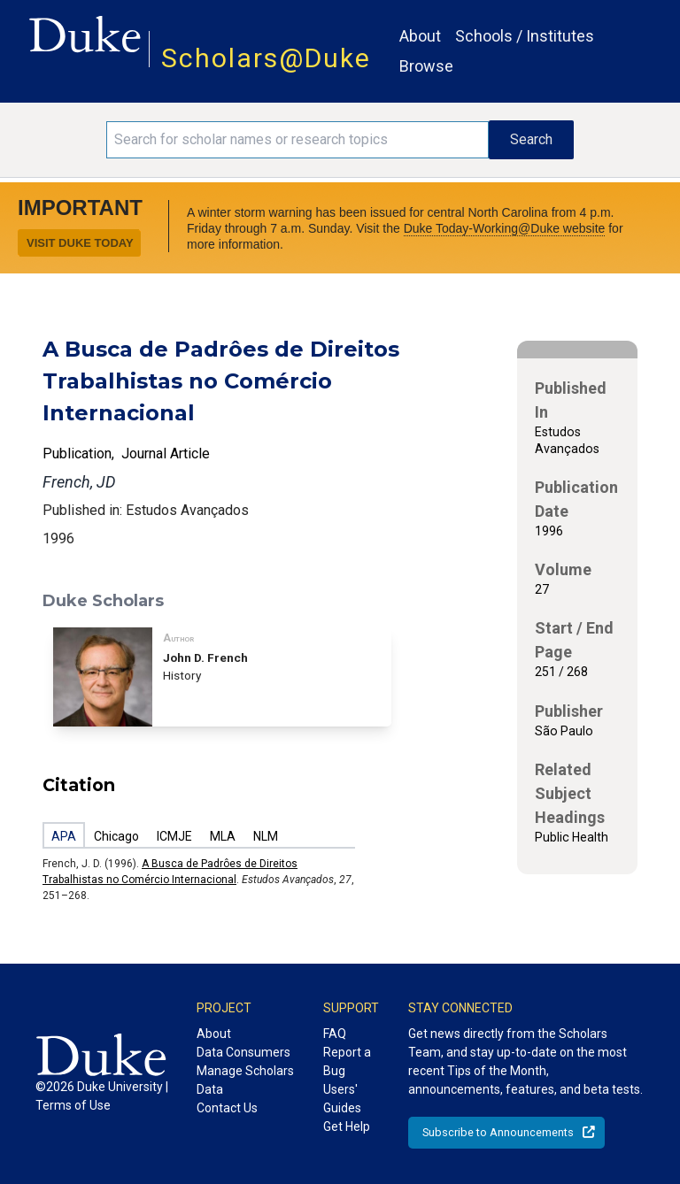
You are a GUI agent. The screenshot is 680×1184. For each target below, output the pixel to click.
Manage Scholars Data (245, 1080)
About (420, 36)
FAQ (334, 1033)
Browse (426, 66)
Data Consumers (243, 1052)
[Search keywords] (297, 139)
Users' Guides (342, 1098)
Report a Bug (347, 1061)
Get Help (346, 1126)
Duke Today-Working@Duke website (505, 228)
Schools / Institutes (524, 36)
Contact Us (227, 1108)
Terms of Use (73, 1105)
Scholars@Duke (266, 57)
